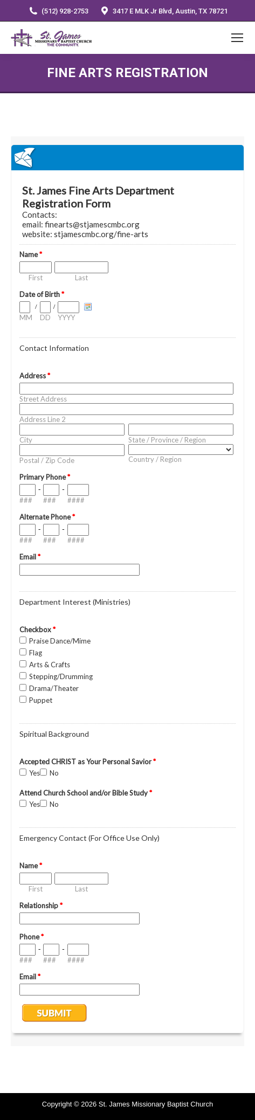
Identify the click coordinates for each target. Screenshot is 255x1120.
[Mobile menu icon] (237, 38)
